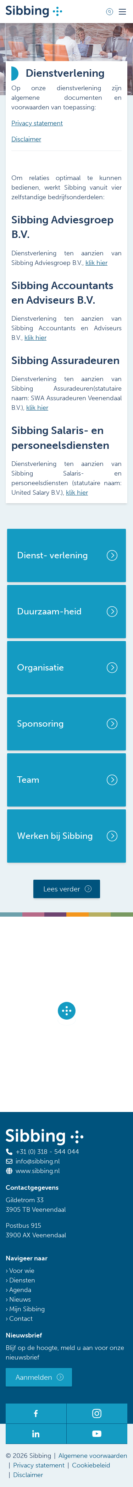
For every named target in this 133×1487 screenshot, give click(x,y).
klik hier (96, 263)
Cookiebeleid (91, 1465)
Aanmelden (34, 1377)
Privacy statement (37, 123)
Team (28, 779)
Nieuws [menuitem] (20, 1299)
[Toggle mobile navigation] (122, 11)
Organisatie (40, 667)
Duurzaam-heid (49, 611)
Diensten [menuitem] (22, 1280)
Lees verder (61, 889)
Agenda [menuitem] (20, 1290)
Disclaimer (26, 139)
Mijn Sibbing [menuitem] (27, 1309)
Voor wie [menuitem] (21, 1271)
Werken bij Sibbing (55, 835)
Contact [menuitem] (21, 1319)
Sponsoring (40, 723)
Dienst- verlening (52, 555)
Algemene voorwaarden (93, 1456)
